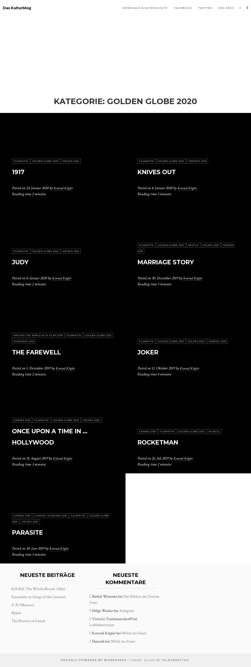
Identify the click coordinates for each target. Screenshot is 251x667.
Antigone (126, 610)
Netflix (193, 245)
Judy (23, 261)
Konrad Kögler (64, 188)
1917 (20, 171)
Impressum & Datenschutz (145, 7)
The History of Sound (28, 621)
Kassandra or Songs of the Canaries (38, 597)
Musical (214, 431)
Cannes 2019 (22, 420)
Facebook (183, 7)
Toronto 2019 (197, 161)
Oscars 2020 (70, 161)
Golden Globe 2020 (45, 161)
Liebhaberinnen (101, 625)
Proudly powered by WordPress (94, 660)
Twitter (205, 7)
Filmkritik (21, 161)
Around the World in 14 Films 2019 (38, 335)
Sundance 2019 (24, 341)
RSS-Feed (226, 7)
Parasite (33, 532)
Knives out (163, 171)
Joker (151, 351)
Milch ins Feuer (134, 633)
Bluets (16, 613)
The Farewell (44, 351)
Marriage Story (176, 261)
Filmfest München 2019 (50, 515)
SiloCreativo (175, 660)
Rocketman (165, 442)
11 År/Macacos (22, 605)
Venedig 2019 (217, 341)
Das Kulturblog (17, 8)
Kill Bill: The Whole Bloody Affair (38, 589)
